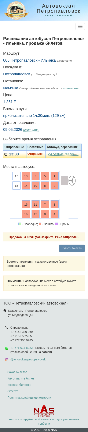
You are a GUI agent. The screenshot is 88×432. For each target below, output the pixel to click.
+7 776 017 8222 (21, 347)
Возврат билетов (18, 384)
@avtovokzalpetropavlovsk (28, 359)
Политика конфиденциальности (29, 397)
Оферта (12, 391)
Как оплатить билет (20, 378)
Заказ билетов (17, 372)
